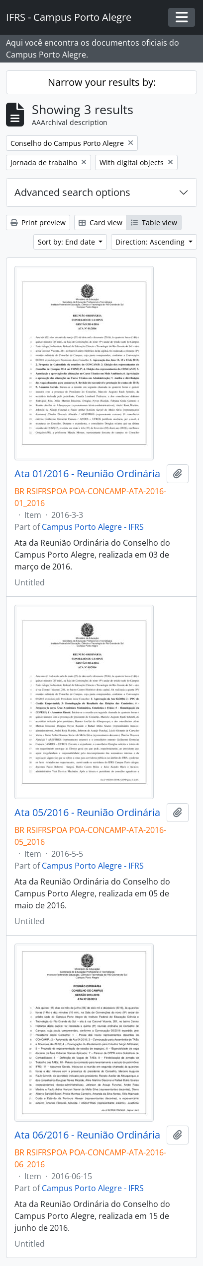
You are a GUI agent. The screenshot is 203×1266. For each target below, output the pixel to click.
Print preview (38, 222)
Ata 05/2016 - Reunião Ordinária (87, 813)
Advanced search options (72, 192)
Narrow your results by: (102, 82)
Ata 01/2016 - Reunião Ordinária (87, 474)
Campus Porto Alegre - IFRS (93, 526)
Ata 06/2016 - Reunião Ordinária (87, 1135)
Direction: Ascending (151, 242)
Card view (100, 222)
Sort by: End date (67, 242)
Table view (154, 222)
